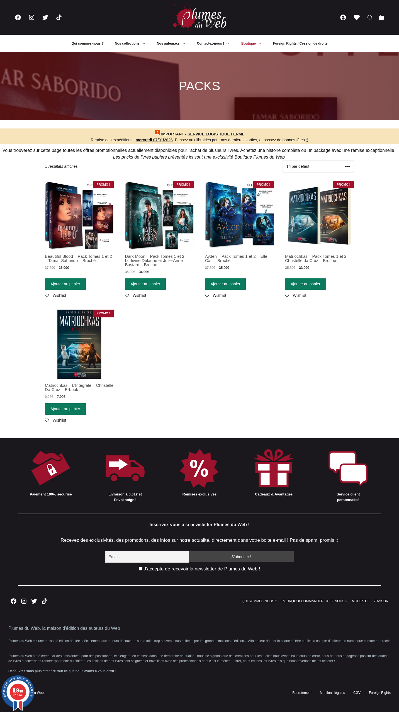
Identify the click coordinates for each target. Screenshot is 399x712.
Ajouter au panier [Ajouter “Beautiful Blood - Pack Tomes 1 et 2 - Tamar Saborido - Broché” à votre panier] (65, 284)
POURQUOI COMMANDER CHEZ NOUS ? (314, 601)
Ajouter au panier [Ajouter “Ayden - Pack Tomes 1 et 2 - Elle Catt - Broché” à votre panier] (225, 284)
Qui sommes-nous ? (88, 43)
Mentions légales (332, 693)
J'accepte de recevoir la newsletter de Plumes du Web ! (199, 569)
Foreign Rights (380, 693)
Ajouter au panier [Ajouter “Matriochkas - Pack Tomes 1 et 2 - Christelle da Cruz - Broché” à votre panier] (305, 284)
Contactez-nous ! (216, 43)
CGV (357, 693)
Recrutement (302, 693)
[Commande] (318, 166)
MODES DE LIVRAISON (370, 601)
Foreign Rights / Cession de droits (300, 43)
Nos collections (133, 43)
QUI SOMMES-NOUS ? (259, 601)
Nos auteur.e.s (174, 43)
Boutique (254, 43)
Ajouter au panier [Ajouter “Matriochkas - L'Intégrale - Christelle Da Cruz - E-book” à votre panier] (65, 409)
